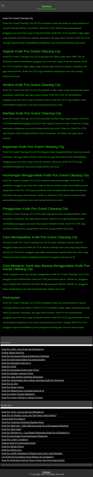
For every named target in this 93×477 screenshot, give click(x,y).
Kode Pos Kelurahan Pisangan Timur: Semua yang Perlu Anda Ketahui (33, 460)
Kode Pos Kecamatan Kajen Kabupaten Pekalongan (25, 436)
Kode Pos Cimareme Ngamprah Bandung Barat (23, 422)
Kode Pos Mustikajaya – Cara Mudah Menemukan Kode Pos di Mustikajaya (35, 432)
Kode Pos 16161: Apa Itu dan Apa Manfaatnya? (23, 349)
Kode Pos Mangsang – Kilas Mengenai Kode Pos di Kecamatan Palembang (35, 425)
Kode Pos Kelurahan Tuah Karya (16, 363)
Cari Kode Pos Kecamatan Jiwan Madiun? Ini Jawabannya (28, 457)
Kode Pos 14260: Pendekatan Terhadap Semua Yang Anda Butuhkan (32, 453)
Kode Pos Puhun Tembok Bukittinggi (18, 394)
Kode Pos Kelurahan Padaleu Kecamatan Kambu (23, 359)
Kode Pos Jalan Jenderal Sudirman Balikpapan (22, 377)
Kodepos (46, 6)
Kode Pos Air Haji (10, 383)
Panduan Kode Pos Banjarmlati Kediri (19, 443)
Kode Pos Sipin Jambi (11, 429)
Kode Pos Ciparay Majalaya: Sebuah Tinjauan (22, 397)
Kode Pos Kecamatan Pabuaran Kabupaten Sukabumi (25, 356)
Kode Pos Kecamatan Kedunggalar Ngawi (20, 370)
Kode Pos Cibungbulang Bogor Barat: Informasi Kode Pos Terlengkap (33, 380)
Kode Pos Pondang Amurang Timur (17, 373)
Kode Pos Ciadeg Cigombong (15, 439)
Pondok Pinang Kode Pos (13, 352)
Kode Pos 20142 (9, 366)
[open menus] (3, 6)
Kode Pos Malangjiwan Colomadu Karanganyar (23, 390)
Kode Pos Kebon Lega (12, 450)
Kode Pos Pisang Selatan (13, 387)
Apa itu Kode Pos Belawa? (13, 419)
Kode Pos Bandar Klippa (13, 446)
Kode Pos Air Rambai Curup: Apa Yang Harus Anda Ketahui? (29, 415)
